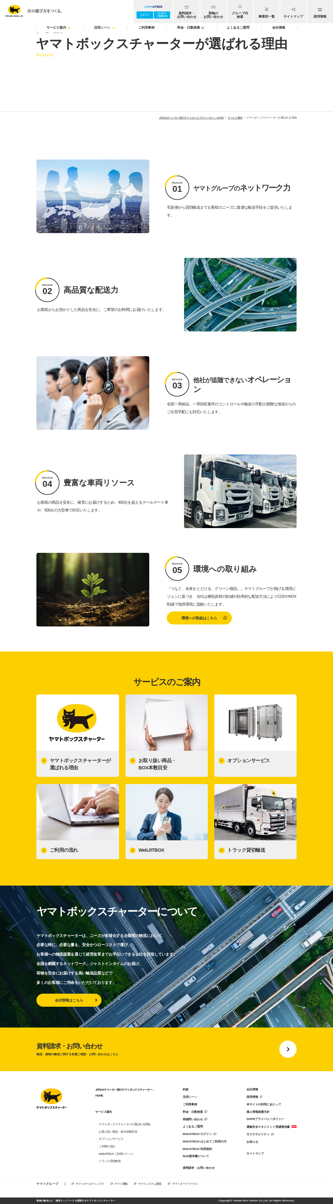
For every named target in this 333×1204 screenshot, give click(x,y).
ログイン (144, 14)
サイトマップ (255, 1153)
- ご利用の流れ (106, 1146)
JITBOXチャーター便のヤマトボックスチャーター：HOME (191, 117)
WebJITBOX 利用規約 (197, 1149)
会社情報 (252, 1089)
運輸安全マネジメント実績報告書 (268, 1126)
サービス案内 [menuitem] (59, 27)
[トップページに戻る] (51, 1099)
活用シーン (190, 1097)
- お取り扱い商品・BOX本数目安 (117, 1131)
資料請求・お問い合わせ (199, 1167)
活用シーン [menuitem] (104, 27)
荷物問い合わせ (193, 1119)
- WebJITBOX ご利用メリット (115, 1153)
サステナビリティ (258, 1134)
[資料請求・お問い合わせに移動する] (166, 1049)
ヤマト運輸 (120, 1183)
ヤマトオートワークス (184, 1183)
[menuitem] (187, 11)
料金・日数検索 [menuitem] (190, 27)
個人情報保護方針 (258, 1111)
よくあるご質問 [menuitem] (238, 27)
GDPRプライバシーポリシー (265, 1119)
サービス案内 (235, 117)
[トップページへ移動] (31, 10)
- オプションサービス (110, 1139)
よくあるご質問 (193, 1126)
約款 (186, 1089)
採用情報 (252, 1097)
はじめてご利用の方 (162, 15)
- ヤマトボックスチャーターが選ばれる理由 (124, 1124)
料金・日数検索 (193, 1111)
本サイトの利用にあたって (263, 1104)
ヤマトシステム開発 (149, 1183)
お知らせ (252, 1141)
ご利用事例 (190, 1104)
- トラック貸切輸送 (109, 1161)
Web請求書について (196, 1156)
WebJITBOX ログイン (197, 1134)
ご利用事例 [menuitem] (146, 27)
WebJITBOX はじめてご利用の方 (205, 1141)
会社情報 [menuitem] (278, 27)
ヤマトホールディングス (89, 1183)
